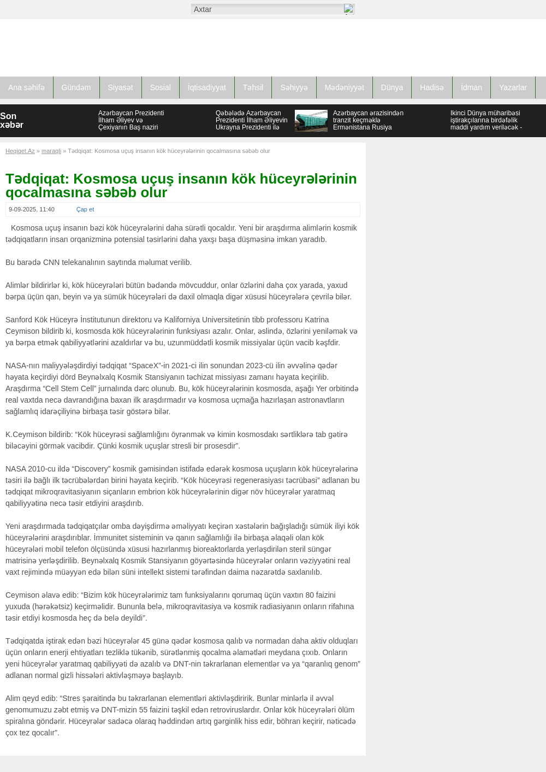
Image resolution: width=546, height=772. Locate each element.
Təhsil (253, 87)
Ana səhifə (26, 87)
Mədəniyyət (344, 87)
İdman (471, 87)
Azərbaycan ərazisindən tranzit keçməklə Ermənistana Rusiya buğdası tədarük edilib (368, 123)
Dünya (392, 87)
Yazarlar (513, 87)
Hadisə (432, 87)
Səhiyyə (293, 87)
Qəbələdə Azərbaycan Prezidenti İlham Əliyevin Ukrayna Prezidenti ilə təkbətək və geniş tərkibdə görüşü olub (252, 127)
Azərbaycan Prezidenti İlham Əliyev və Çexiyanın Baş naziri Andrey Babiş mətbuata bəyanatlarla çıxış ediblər (134, 127)
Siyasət (120, 87)
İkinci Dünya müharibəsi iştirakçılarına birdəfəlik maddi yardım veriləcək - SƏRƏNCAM (486, 123)
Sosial (160, 87)
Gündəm (76, 87)
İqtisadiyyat (207, 87)
